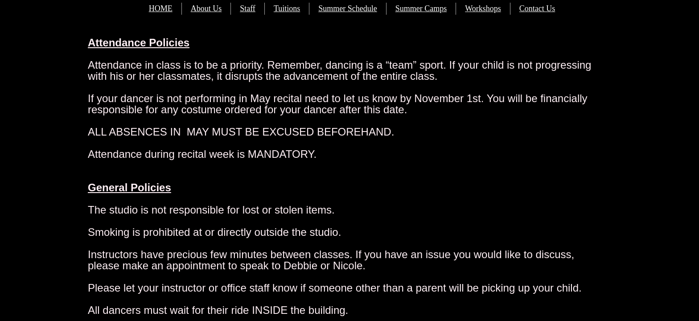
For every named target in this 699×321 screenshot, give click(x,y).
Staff (247, 8)
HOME (161, 8)
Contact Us (537, 8)
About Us (206, 8)
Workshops (483, 8)
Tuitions (287, 8)
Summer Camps (421, 8)
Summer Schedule (347, 8)
